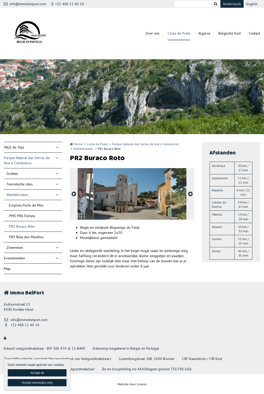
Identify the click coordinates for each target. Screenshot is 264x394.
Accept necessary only (37, 382)
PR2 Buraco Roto (22, 226)
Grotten (12, 173)
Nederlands (232, 4)
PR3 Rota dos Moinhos (26, 237)
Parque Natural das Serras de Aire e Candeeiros (27, 160)
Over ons (152, 33)
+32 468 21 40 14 (68, 4)
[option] (132, 194)
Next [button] (190, 194)
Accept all (37, 373)
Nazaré (217, 227)
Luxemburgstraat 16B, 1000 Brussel (146, 358)
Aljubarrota (220, 178)
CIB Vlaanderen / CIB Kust (202, 358)
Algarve (204, 33)
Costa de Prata (179, 33)
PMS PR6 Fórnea (22, 216)
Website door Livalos (132, 384)
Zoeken (215, 4)
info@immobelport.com (25, 4)
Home (78, 144)
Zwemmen (14, 247)
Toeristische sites (19, 184)
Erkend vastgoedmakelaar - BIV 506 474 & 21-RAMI (44, 348)
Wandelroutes (17, 194)
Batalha (217, 190)
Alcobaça (218, 166)
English (251, 4)
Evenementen (14, 258)
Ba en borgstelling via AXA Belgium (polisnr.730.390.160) (147, 369)
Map (7, 268)
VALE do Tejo (14, 147)
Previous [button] (74, 194)
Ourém (217, 239)
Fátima (217, 214)
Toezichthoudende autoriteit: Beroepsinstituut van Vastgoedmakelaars (57, 358)
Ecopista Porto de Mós (26, 205)
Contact (254, 33)
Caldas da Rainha (219, 204)
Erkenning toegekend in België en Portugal (126, 348)
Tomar (216, 251)
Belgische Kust (229, 33)
